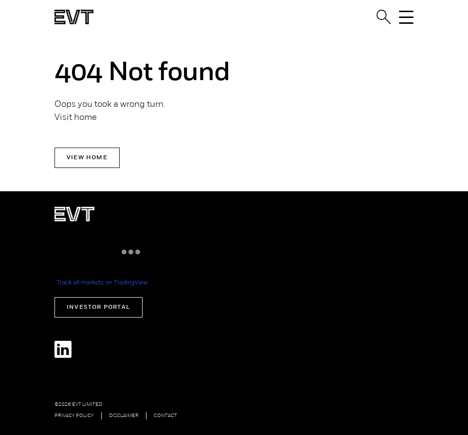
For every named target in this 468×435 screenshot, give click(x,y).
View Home (87, 158)
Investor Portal (98, 307)
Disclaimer (124, 415)
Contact (165, 415)
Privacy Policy (74, 415)
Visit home (75, 117)
